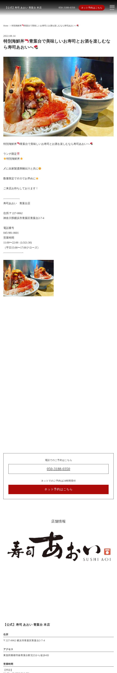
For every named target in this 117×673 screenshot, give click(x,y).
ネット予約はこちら (91, 7)
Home (5, 25)
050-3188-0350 (67, 7)
